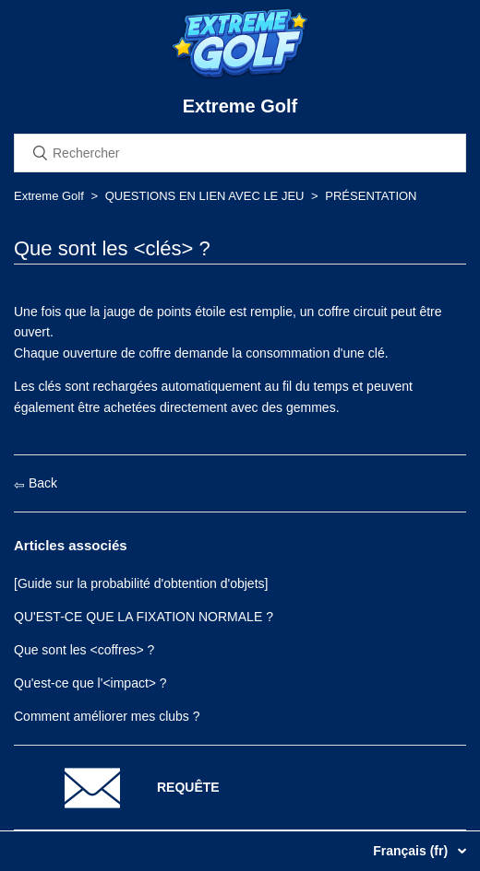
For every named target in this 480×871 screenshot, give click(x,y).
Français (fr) (412, 850)
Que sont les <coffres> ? (84, 649)
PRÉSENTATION (370, 196)
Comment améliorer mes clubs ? (107, 716)
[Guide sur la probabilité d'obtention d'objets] (141, 583)
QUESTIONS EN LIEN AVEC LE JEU (205, 196)
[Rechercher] (240, 153)
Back (35, 483)
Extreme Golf (49, 196)
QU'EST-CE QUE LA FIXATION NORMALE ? (143, 616)
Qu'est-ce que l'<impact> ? (90, 683)
